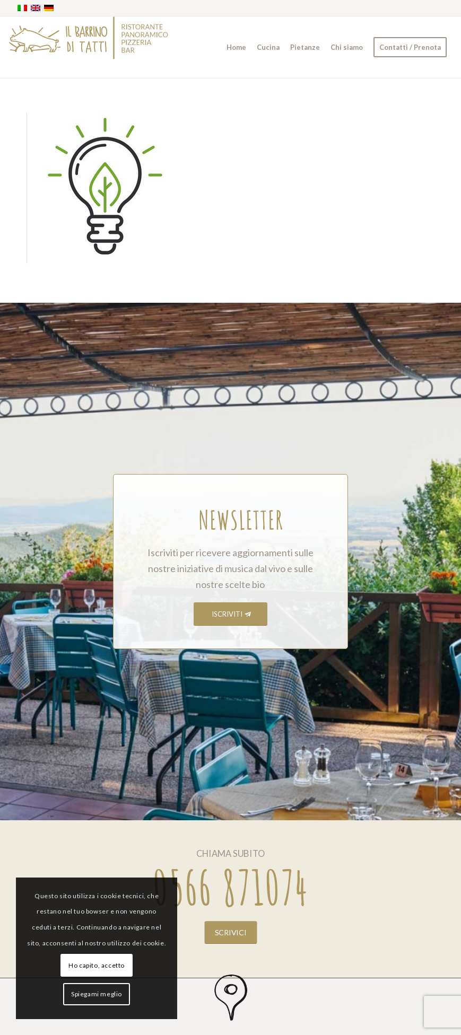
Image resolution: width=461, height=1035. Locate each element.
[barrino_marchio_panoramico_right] (88, 47)
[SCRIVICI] (230, 932)
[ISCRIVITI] (230, 614)
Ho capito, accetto (96, 965)
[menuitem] (236, 47)
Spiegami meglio (96, 994)
